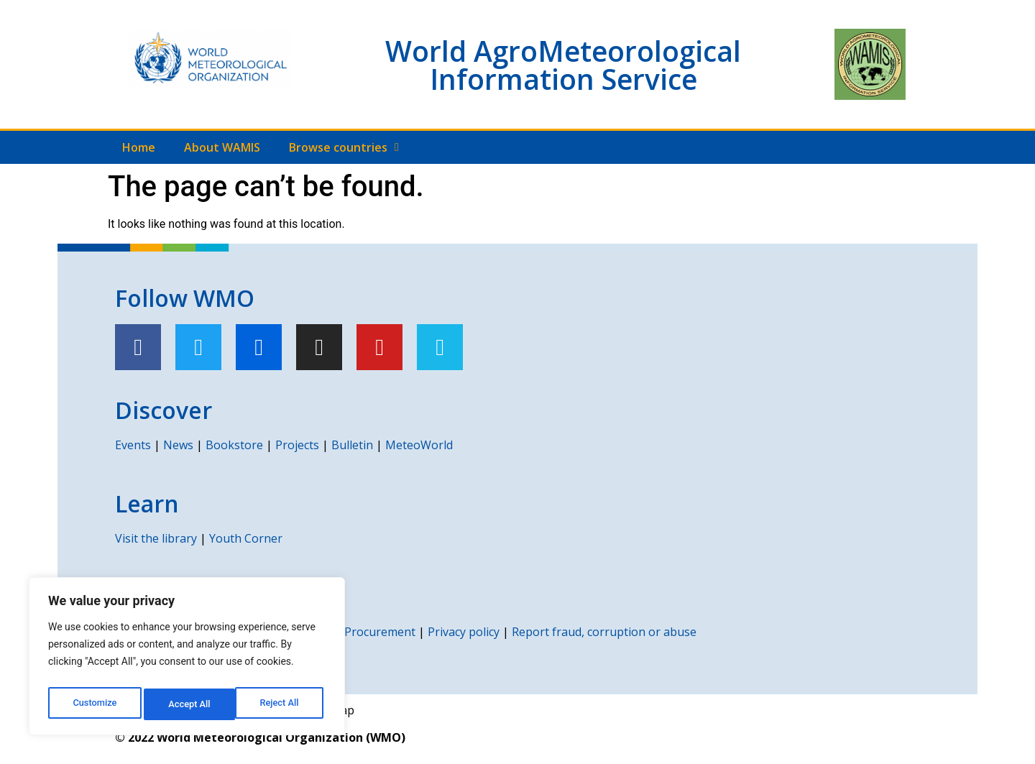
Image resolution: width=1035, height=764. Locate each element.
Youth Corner (245, 538)
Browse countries (344, 147)
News (178, 445)
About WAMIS (222, 147)
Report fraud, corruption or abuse (604, 632)
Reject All (188, 704)
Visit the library (156, 538)
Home (138, 147)
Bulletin (352, 445)
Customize (94, 704)
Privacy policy (464, 632)
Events (133, 445)
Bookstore (234, 445)
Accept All (281, 704)
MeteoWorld (419, 445)
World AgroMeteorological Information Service (563, 65)
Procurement (379, 632)
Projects (297, 445)
